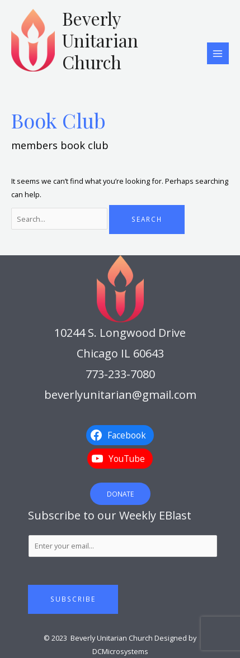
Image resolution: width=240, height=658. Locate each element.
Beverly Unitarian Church (100, 40)
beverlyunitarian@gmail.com (120, 394)
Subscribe (73, 598)
